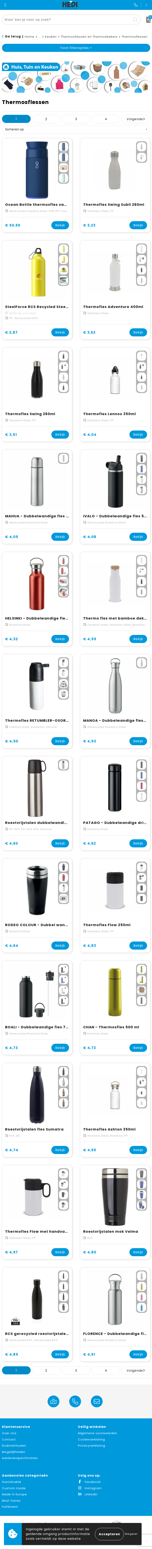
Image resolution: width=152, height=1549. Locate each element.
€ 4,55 (89, 639)
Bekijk (60, 225)
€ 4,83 (89, 945)
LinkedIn (88, 1494)
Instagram (90, 1488)
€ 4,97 (11, 1252)
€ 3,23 (89, 225)
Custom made (14, 1488)
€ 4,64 (11, 945)
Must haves (11, 1500)
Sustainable (11, 1482)
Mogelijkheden (13, 1452)
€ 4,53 (89, 741)
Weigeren (131, 1534)
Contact (9, 1439)
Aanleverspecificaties (20, 1458)
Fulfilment (10, 1507)
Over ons (9, 1433)
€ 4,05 (11, 536)
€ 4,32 (11, 639)
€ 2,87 (11, 332)
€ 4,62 (89, 843)
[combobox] (67, 20)
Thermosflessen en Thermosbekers (89, 37)
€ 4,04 (90, 434)
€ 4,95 (89, 1150)
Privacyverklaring (91, 1445)
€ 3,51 (11, 434)
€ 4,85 (11, 1354)
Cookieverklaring (91, 1439)
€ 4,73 (11, 1047)
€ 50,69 (12, 225)
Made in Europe (14, 1494)
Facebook (89, 1482)
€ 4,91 (89, 1354)
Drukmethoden (14, 1445)
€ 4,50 (11, 741)
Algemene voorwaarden (97, 1433)
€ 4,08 (89, 536)
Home (29, 37)
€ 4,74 (11, 1150)
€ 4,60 (11, 843)
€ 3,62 (89, 332)
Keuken (51, 37)
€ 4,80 (89, 1252)
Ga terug (13, 36)
